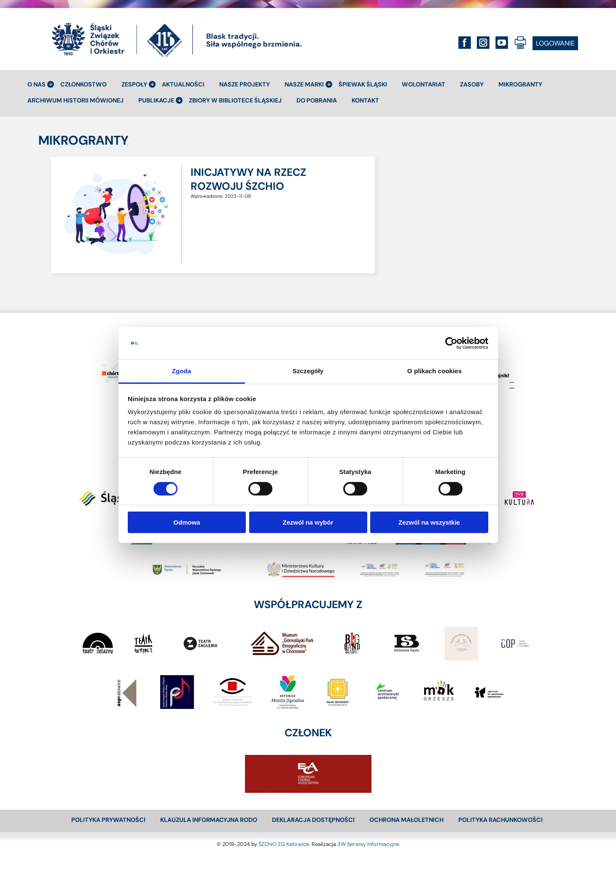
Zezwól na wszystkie (429, 522)
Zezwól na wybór (307, 522)
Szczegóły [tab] (308, 370)
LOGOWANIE (555, 43)
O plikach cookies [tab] (434, 370)
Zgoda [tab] (181, 370)
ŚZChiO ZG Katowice (283, 844)
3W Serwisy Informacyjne (368, 844)
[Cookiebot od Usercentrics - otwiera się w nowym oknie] (451, 343)
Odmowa (186, 522)
